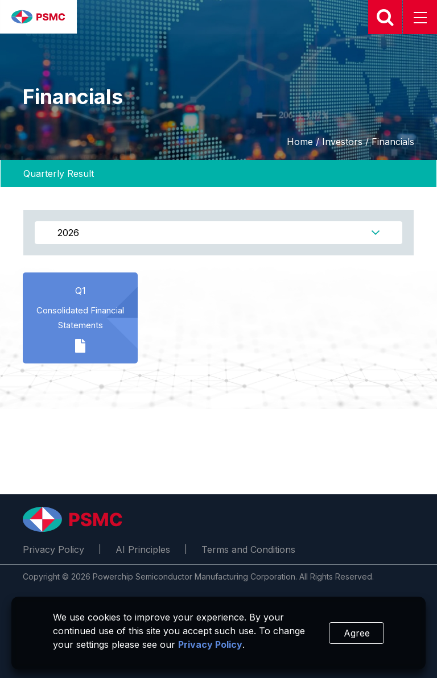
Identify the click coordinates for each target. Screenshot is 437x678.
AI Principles (143, 549)
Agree (357, 633)
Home (300, 141)
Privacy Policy (53, 549)
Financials (393, 141)
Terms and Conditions (248, 549)
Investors (342, 141)
